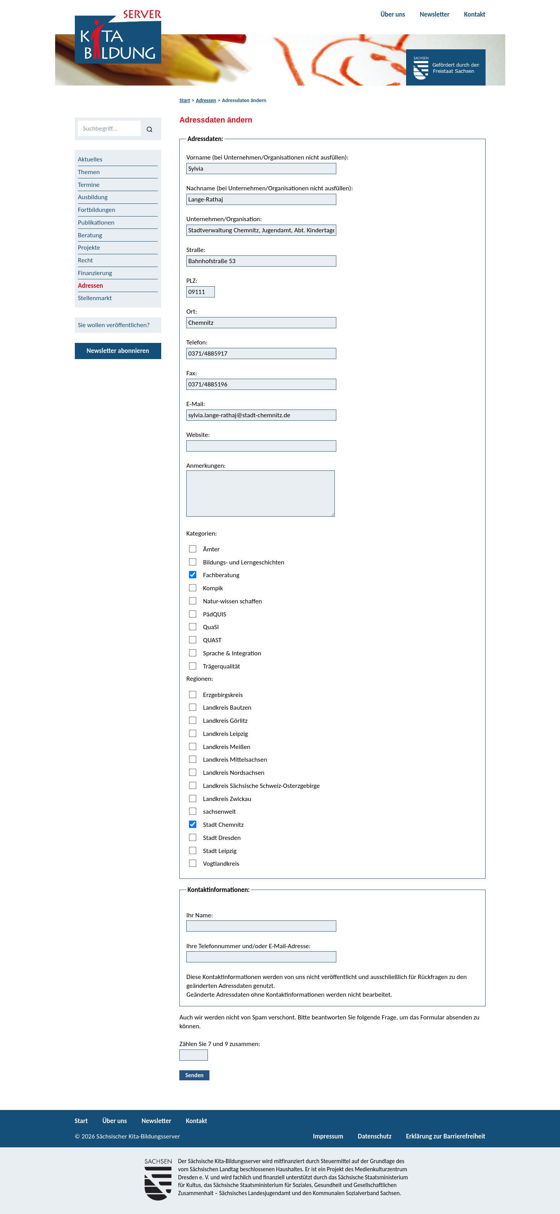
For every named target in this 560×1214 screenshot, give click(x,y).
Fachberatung (214, 575)
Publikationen (96, 222)
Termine (89, 185)
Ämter (204, 549)
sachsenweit (212, 812)
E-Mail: (261, 410)
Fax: (261, 379)
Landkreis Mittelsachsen (228, 760)
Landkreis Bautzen (220, 708)
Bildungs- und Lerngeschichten (237, 562)
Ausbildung (93, 197)
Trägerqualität (214, 666)
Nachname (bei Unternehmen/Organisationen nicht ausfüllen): (269, 194)
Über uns (393, 14)
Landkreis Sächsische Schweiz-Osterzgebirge (254, 786)
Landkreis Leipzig (218, 734)
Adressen (206, 100)
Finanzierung (95, 273)
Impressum (328, 1136)
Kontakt (474, 14)
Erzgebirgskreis (216, 694)
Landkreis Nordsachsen (227, 773)
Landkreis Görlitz (218, 721)
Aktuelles (90, 159)
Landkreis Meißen (220, 746)
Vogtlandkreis (214, 864)
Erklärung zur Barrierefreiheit (446, 1136)
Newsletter (434, 14)
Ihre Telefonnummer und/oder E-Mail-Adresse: (261, 952)
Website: (261, 441)
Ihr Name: (261, 921)
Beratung (90, 235)
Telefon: (261, 348)
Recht (85, 260)
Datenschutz (374, 1136)
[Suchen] (149, 129)
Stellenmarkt (95, 298)
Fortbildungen (96, 210)
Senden (195, 1075)
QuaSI (204, 627)
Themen (89, 172)
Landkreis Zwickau (220, 798)
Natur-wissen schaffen (225, 601)
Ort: (261, 317)
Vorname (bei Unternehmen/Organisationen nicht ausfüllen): (267, 163)
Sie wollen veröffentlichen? (114, 325)
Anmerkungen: (260, 489)
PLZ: (200, 287)
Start (184, 100)
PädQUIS (207, 614)
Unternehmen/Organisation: (261, 225)
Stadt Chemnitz (216, 825)
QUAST (205, 640)
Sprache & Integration (225, 653)
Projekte (89, 247)
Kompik (206, 588)
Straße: (261, 256)
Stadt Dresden (215, 838)
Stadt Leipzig (213, 850)
